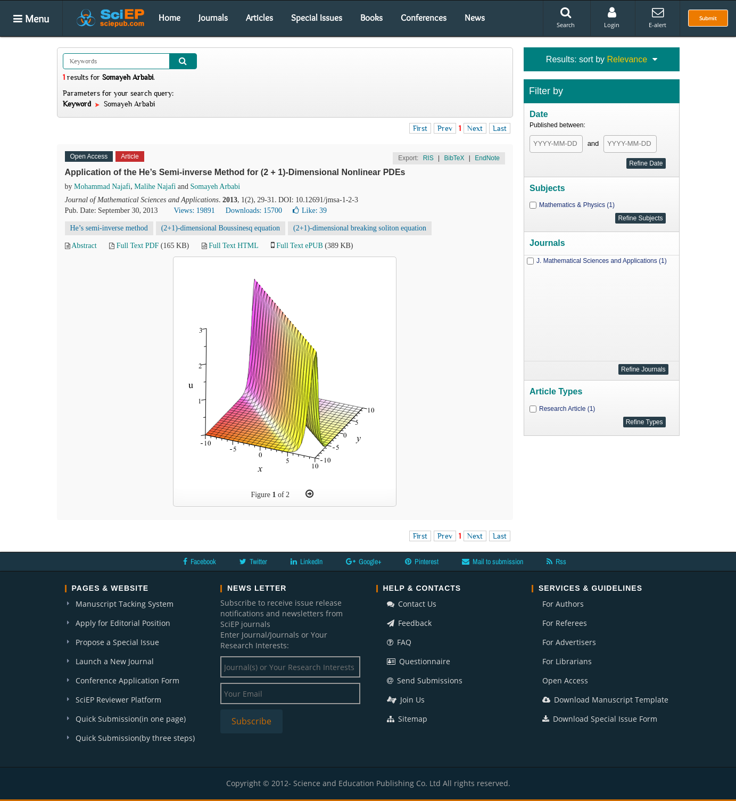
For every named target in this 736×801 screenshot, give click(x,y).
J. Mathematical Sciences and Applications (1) (601, 261)
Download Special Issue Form (599, 719)
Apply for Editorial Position (123, 623)
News (475, 17)
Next (475, 128)
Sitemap (407, 719)
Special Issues (316, 17)
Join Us (406, 700)
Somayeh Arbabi (216, 187)
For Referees (564, 623)
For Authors (563, 604)
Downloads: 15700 (254, 210)
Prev (444, 128)
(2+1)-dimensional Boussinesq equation (220, 228)
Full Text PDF (138, 246)
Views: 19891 (193, 210)
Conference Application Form (127, 680)
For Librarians (567, 661)
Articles (259, 17)
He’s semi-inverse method (109, 228)
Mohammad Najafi (102, 187)
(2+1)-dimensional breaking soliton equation (359, 228)
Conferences (423, 17)
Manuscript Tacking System (124, 604)
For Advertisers (569, 642)
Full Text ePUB (299, 246)
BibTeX (454, 158)
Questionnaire (418, 661)
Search (566, 17)
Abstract (83, 246)
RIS (428, 158)
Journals (213, 17)
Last (500, 128)
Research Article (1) (567, 408)
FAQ (399, 642)
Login (611, 17)
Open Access (565, 680)
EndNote (487, 158)
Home (169, 17)
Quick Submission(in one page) (131, 719)
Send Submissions (424, 680)
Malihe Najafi (155, 187)
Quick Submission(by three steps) (135, 738)
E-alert (657, 17)
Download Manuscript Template (605, 700)
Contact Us (411, 604)
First (420, 128)
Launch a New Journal (115, 661)
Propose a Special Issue (117, 642)
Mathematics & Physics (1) (577, 205)
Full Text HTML (233, 246)
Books (371, 17)
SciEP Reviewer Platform (118, 700)
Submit (708, 18)
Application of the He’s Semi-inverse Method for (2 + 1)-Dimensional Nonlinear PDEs (235, 172)
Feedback (409, 623)
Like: (310, 210)
